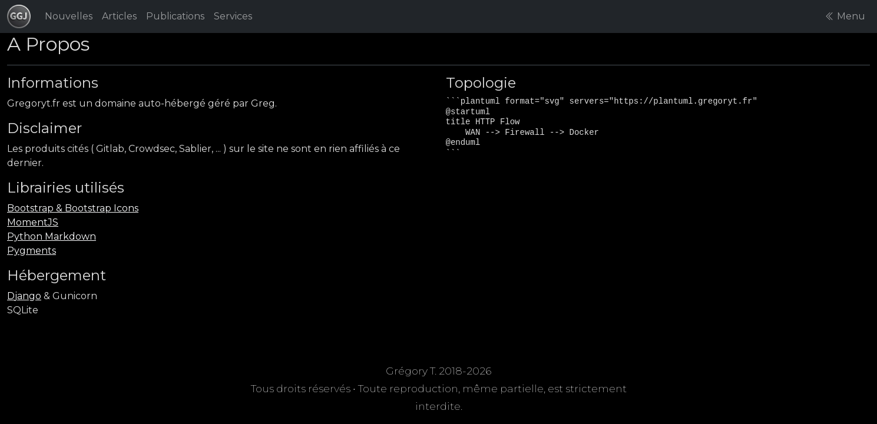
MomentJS (32, 222)
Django (24, 296)
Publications (175, 16)
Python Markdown (51, 236)
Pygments (31, 250)
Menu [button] (845, 16)
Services (233, 16)
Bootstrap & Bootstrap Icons (72, 208)
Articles (119, 16)
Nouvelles (68, 16)
